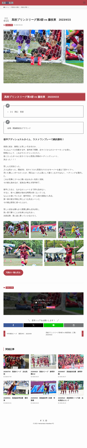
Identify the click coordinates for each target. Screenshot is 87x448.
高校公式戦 (9, 25)
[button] (13, 325)
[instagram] (46, 421)
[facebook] (41, 421)
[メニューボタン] (84, 2)
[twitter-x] (43, 421)
